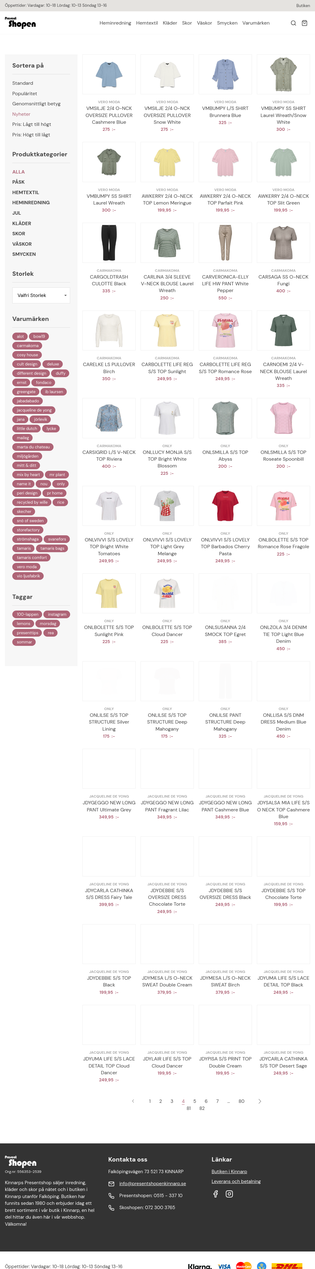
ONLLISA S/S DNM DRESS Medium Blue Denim (283, 722)
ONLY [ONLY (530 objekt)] (61, 483)
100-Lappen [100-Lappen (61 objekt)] (27, 614)
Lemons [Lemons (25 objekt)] (23, 623)
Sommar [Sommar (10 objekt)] (24, 642)
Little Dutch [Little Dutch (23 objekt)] (27, 428)
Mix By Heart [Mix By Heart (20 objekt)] (28, 474)
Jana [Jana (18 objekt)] (21, 419)
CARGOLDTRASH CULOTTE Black (109, 280)
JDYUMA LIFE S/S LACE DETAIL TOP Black (283, 981)
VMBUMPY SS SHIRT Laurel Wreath (109, 199)
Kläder (170, 23)
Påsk (18, 182)
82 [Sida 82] (202, 1108)
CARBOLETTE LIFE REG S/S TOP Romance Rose (225, 367)
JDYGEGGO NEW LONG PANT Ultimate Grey (109, 806)
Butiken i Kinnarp (229, 1172)
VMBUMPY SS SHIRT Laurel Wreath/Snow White (283, 115)
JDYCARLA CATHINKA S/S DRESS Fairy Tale (109, 893)
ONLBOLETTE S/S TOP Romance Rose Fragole (283, 543)
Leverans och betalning (236, 1181)
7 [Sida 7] (217, 1101)
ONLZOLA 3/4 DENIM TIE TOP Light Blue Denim (283, 634)
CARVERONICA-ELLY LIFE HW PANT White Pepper (225, 284)
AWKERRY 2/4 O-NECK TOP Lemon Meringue (167, 199)
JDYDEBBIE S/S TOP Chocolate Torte (283, 893)
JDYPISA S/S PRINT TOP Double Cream (225, 1062)
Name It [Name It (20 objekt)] (24, 483)
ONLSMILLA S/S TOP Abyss (225, 455)
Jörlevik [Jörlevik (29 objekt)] (40, 419)
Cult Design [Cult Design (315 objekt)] (27, 364)
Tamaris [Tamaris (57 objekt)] (24, 548)
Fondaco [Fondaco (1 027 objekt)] (43, 382)
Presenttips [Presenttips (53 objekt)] (27, 632)
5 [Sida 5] (194, 1101)
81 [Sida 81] (188, 1108)
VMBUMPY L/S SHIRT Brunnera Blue (225, 111)
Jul (16, 213)
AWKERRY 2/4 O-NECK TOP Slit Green (283, 199)
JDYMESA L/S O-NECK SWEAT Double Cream (167, 981)
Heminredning (115, 23)
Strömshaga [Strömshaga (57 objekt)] (28, 539)
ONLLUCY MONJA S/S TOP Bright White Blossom (167, 459)
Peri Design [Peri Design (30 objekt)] (27, 493)
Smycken (227, 23)
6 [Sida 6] (206, 1101)
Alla (18, 172)
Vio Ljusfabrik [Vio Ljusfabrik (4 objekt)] (28, 576)
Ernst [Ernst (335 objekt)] (21, 382)
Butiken (303, 6)
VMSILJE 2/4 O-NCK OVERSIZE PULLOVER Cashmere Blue (109, 115)
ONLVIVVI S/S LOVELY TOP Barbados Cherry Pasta (225, 547)
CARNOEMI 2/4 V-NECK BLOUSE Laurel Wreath (283, 371)
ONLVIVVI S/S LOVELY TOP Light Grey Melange (167, 547)
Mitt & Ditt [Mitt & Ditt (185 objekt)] (26, 465)
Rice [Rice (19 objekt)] (60, 502)
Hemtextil (147, 23)
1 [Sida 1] (150, 1101)
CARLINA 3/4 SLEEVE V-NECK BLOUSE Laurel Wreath (167, 284)
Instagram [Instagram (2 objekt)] (57, 614)
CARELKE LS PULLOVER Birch (109, 367)
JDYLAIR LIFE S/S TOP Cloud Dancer (167, 1062)
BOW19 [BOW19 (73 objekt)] (39, 336)
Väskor (204, 23)
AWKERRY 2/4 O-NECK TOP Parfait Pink (225, 199)
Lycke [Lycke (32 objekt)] (51, 428)
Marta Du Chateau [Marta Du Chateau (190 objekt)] (33, 447)
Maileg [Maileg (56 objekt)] (23, 437)
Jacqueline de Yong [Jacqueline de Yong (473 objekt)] (34, 410)
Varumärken (255, 23)
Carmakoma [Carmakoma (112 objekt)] (27, 345)
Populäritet (24, 93)
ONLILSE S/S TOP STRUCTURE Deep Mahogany (167, 722)
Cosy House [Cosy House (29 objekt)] (27, 354)
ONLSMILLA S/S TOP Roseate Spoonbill (283, 455)
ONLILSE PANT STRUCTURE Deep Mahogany (225, 722)
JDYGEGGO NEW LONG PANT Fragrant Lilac (167, 806)
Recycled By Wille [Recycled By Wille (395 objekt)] (32, 502)
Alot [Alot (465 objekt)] (20, 336)
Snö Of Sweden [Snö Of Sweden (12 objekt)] (30, 520)
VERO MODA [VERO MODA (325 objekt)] (27, 566)
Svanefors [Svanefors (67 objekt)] (57, 539)
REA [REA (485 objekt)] (51, 632)
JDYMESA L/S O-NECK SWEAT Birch (225, 981)
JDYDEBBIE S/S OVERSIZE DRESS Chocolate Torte (167, 897)
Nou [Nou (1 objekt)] (43, 483)
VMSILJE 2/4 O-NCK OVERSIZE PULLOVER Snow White (167, 115)
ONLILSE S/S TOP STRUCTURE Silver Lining (109, 722)
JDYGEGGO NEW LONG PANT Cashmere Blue (225, 806)
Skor (187, 23)
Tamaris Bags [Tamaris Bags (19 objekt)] (53, 548)
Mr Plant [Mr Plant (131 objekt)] (57, 474)
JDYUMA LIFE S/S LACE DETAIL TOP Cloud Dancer (109, 1066)
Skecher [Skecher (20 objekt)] (24, 511)
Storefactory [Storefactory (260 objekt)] (28, 530)
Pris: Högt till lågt (31, 134)
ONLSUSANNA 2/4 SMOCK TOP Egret (225, 630)
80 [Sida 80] (242, 1101)
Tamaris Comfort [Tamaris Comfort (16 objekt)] (32, 557)
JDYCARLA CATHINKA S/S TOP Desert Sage (283, 1062)
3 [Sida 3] (171, 1101)
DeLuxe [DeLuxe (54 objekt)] (53, 364)
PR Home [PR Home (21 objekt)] (55, 493)
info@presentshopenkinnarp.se (152, 1184)
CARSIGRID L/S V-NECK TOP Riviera (109, 455)
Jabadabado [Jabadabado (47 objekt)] (28, 401)
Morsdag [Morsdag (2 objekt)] (48, 623)
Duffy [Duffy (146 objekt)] (61, 373)
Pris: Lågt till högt (31, 124)
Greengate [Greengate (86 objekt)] (26, 391)
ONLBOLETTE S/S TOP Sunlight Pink (109, 630)
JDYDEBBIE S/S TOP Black (109, 981)
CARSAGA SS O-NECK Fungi (283, 280)
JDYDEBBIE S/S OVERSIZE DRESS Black (225, 893)
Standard (22, 83)
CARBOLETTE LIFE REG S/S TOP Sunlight (167, 367)
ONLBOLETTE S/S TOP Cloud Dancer (167, 630)
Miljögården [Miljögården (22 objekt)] (27, 456)
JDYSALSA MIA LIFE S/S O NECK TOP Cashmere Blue (283, 809)
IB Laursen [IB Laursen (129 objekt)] (54, 391)
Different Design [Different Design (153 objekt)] (31, 373)
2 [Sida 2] (160, 1101)
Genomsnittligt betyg (36, 103)
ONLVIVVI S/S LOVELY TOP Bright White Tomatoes (109, 547)
